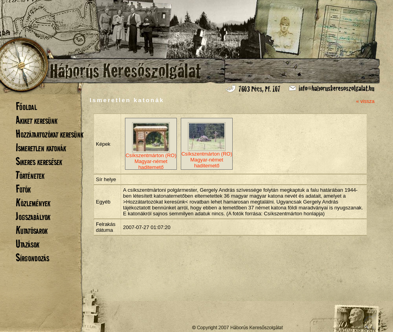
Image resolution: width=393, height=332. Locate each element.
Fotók (23, 189)
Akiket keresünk (36, 120)
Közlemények (33, 202)
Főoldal (26, 106)
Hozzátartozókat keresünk (49, 134)
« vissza (365, 101)
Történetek (30, 175)
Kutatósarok (32, 230)
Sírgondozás (32, 257)
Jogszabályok (33, 216)
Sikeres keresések (39, 161)
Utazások (27, 244)
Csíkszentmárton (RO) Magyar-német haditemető (150, 146)
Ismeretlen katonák (41, 147)
